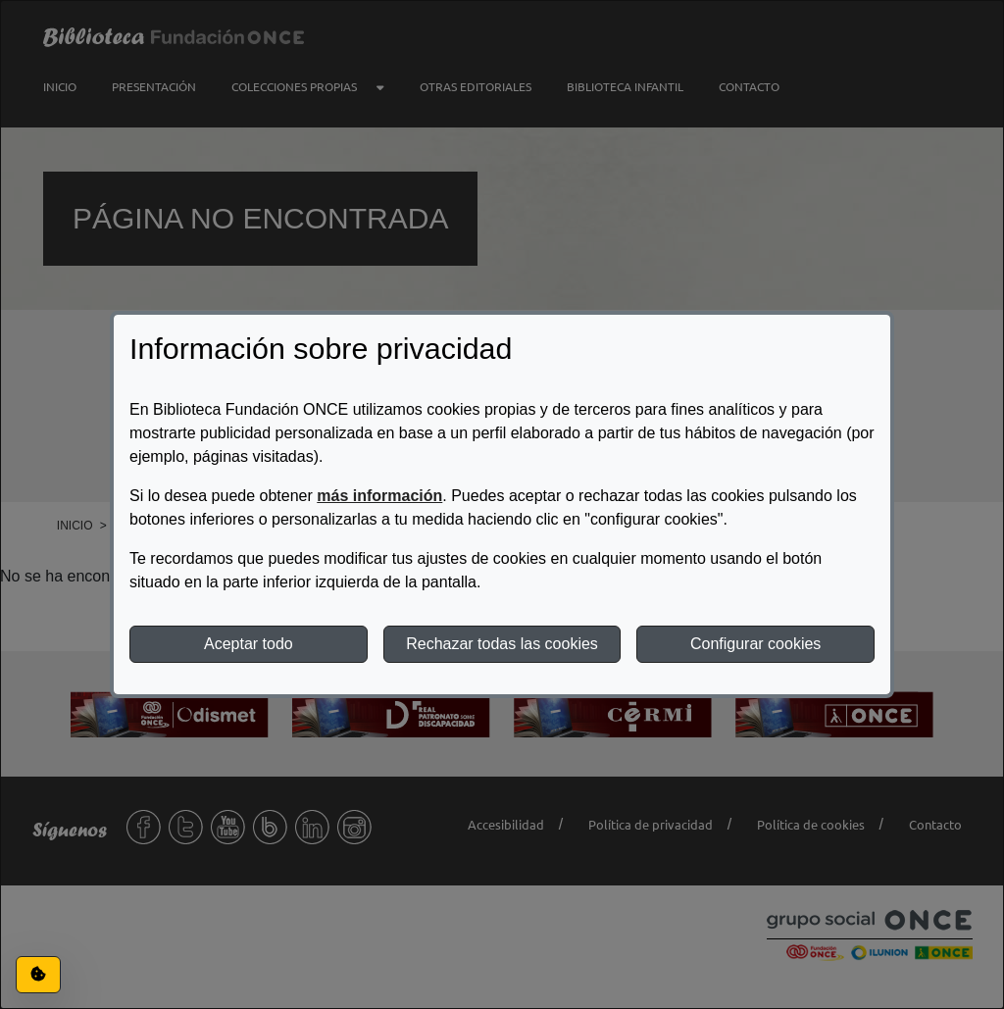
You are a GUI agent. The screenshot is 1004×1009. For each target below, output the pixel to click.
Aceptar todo (248, 643)
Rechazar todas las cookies (502, 643)
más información (379, 495)
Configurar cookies (755, 643)
